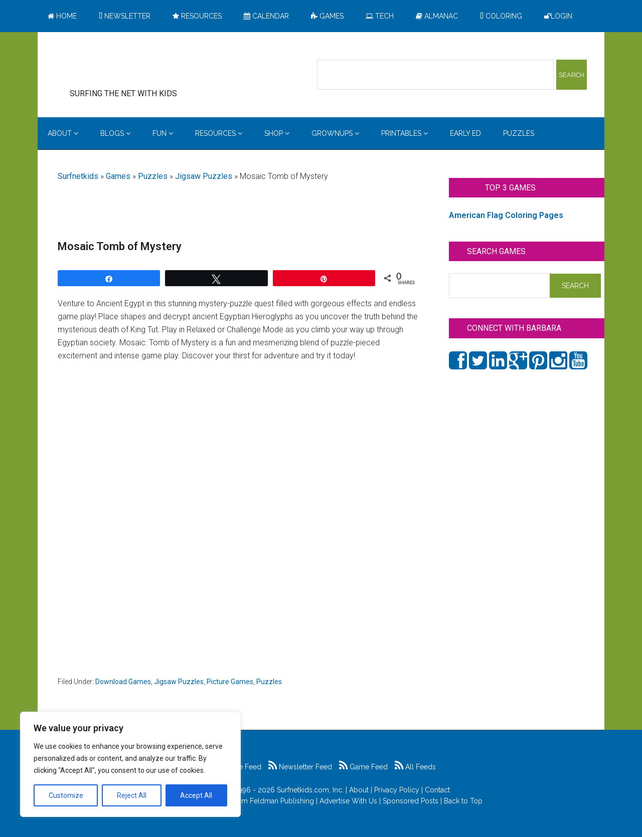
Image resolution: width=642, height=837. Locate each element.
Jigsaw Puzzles (203, 176)
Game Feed (363, 767)
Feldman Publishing (282, 801)
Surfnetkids (78, 176)
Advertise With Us (348, 801)
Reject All (131, 795)
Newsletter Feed (300, 767)
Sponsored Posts (410, 801)
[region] (130, 764)
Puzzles (153, 176)
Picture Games (230, 682)
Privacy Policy (396, 790)
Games (118, 176)
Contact (437, 790)
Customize (66, 795)
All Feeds (415, 767)
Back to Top (463, 801)
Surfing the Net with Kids (139, 64)
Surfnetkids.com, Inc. (310, 790)
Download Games (123, 682)
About (359, 790)
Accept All (196, 795)
